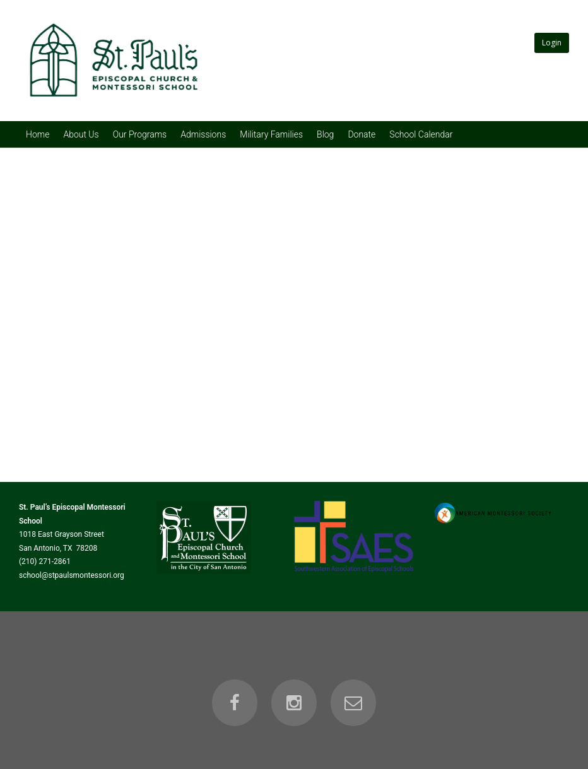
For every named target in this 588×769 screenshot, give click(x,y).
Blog (325, 134)
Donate (361, 134)
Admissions (203, 134)
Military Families (271, 134)
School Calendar (420, 134)
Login (552, 42)
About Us (80, 134)
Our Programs (140, 134)
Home (37, 134)
